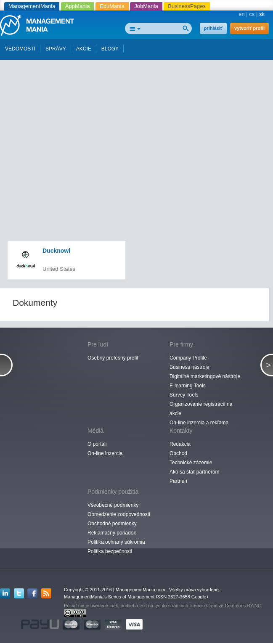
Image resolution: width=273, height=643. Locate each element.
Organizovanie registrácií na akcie (201, 408)
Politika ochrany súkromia (116, 542)
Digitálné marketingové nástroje (205, 376)
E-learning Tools (188, 386)
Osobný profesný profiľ (112, 358)
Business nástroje (189, 367)
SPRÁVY (55, 49)
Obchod (178, 453)
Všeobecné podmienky (112, 505)
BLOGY (110, 49)
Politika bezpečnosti (109, 551)
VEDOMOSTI (20, 49)
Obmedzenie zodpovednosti (118, 514)
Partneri (178, 481)
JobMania (146, 6)
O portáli (96, 444)
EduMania (112, 6)
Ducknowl (56, 250)
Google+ (200, 596)
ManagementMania (31, 6)
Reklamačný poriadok (111, 533)
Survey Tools (184, 395)
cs (251, 14)
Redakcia (180, 444)
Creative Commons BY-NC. (234, 605)
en (241, 14)
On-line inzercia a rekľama (199, 423)
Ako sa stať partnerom (195, 472)
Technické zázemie (191, 463)
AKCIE (83, 49)
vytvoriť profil (249, 28)
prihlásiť (213, 28)
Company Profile (188, 358)
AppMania (77, 6)
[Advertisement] (139, 115)
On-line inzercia (104, 453)
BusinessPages (187, 6)
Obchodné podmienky (112, 524)
